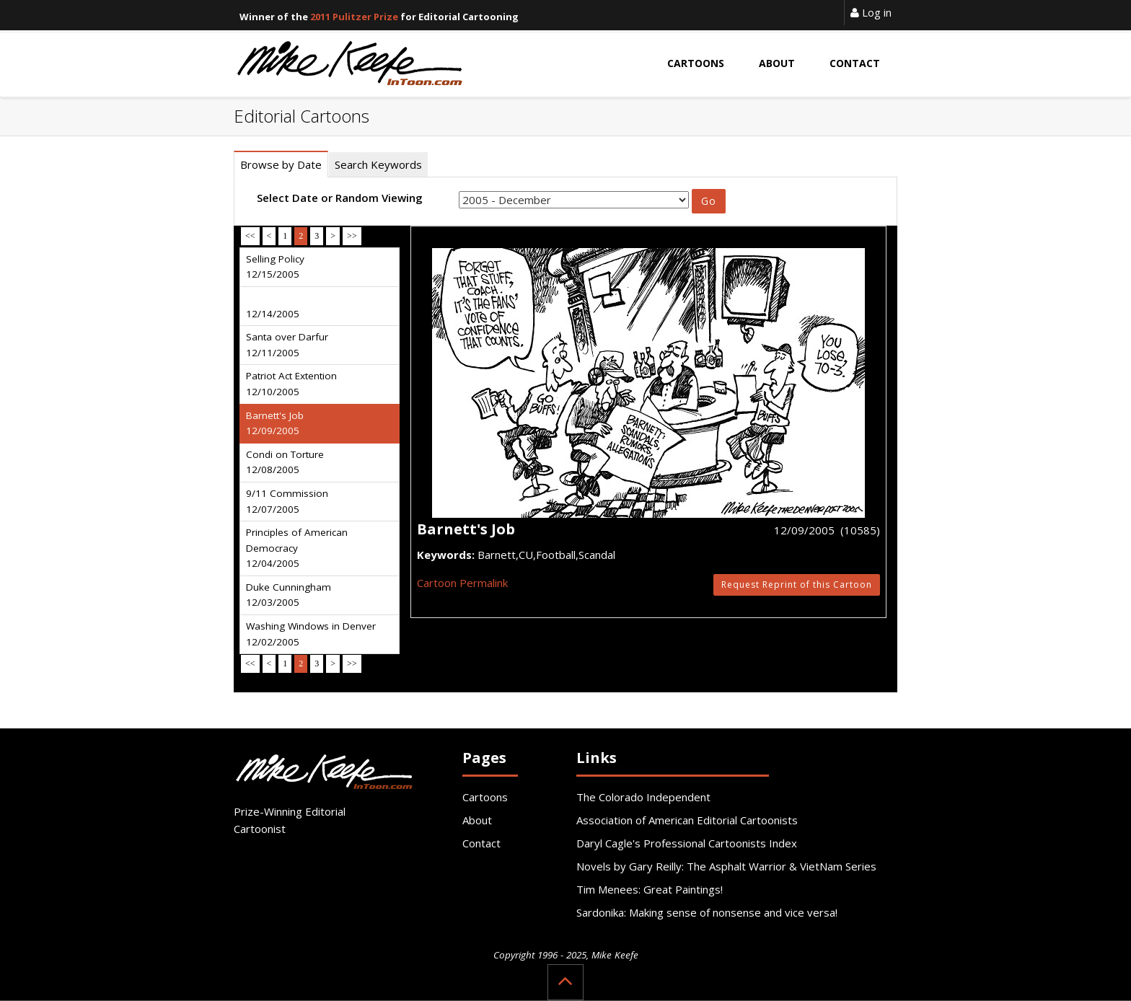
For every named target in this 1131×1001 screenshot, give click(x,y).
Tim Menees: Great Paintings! (649, 889)
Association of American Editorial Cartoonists (687, 820)
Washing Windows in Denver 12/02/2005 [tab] (311, 633)
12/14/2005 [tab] (272, 313)
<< (250, 236)
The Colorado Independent (643, 797)
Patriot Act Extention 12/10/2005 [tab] (291, 383)
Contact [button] (854, 63)
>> (352, 236)
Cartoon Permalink (462, 583)
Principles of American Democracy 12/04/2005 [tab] (297, 548)
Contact (481, 843)
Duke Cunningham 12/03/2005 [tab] (288, 595)
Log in (871, 12)
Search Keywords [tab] (378, 164)
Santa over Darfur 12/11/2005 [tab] (287, 344)
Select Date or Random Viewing (340, 197)
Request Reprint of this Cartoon (796, 584)
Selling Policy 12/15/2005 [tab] (275, 266)
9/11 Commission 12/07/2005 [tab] (287, 501)
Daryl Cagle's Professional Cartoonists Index (686, 843)
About (477, 820)
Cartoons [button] (695, 63)
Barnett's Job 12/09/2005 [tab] (275, 423)
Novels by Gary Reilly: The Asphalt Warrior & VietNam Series (726, 866)
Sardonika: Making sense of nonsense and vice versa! (706, 912)
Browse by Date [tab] (281, 164)
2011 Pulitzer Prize (354, 16)
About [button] (777, 63)
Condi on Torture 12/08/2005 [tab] (285, 462)
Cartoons (485, 797)
